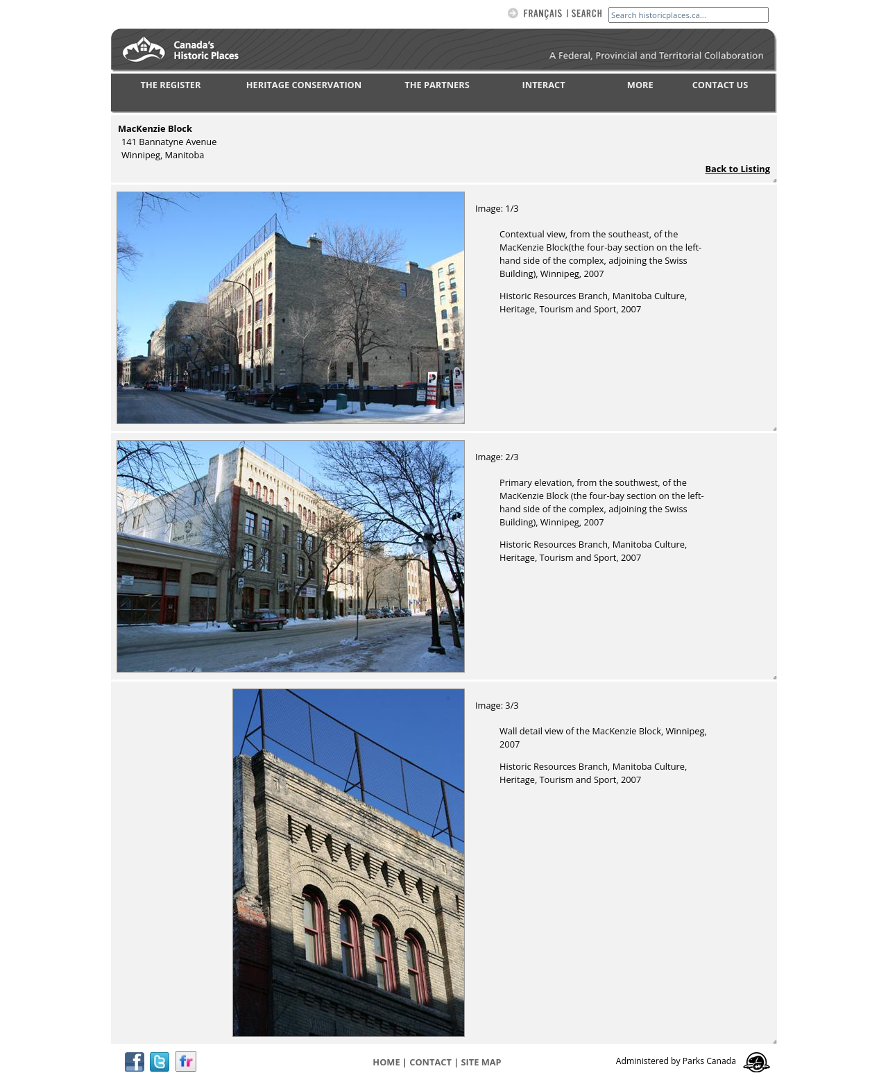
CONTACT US (720, 84)
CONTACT (430, 1062)
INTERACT (543, 84)
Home (386, 1062)
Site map (481, 1062)
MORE (640, 84)
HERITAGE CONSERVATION (303, 84)
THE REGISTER (171, 84)
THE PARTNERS (436, 84)
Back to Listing (737, 168)
